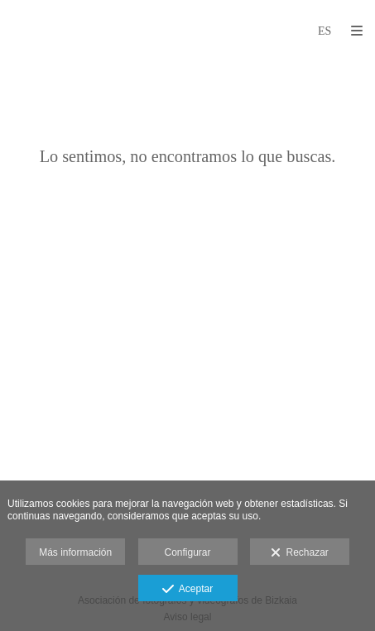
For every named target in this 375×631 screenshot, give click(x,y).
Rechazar (300, 553)
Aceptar (187, 589)
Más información (75, 552)
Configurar (187, 552)
